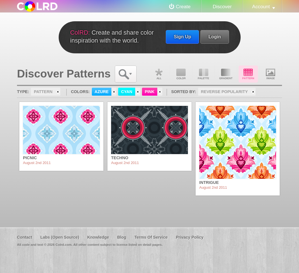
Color (181, 74)
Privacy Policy (189, 237)
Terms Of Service (150, 237)
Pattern (248, 74)
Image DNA (270, 74)
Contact (24, 237)
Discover (222, 6)
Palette (203, 74)
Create (183, 6)
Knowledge (98, 237)
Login (214, 36)
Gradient (226, 74)
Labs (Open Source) (59, 237)
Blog (121, 237)
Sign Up (182, 36)
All (158, 74)
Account (261, 6)
